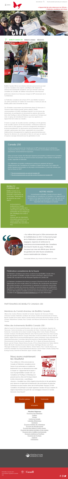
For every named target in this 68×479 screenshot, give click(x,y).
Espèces (34, 437)
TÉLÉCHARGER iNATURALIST (54, 1)
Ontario (34, 417)
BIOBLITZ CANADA (29, 40)
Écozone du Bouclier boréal (34, 426)
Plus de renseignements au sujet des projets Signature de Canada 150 (31, 175)
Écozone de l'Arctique (34, 436)
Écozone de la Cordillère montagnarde (34, 432)
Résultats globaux (24, 399)
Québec (34, 415)
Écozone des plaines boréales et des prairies (34, 430)
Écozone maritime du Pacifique (34, 434)
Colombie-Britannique (34, 421)
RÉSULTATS (40, 40)
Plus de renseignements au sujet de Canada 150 (25, 173)
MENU (8, 5)
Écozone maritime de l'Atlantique (34, 424)
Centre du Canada (34, 419)
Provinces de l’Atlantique (34, 413)
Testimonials (44, 399)
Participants (34, 439)
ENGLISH (65, 1)
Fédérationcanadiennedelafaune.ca (27, 292)
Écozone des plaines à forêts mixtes (34, 428)
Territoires (34, 423)
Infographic (34, 405)
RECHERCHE (40, 1)
